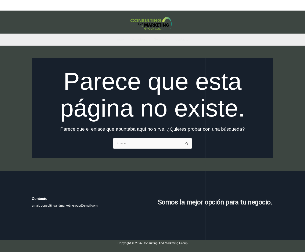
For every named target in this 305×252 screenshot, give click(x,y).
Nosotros (140, 39)
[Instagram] (270, 5)
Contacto (178, 39)
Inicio (123, 39)
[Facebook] (255, 5)
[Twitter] (263, 5)
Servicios (159, 39)
